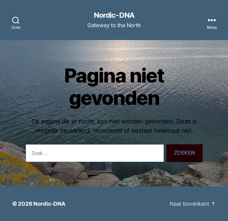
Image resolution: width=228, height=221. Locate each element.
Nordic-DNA (114, 15)
